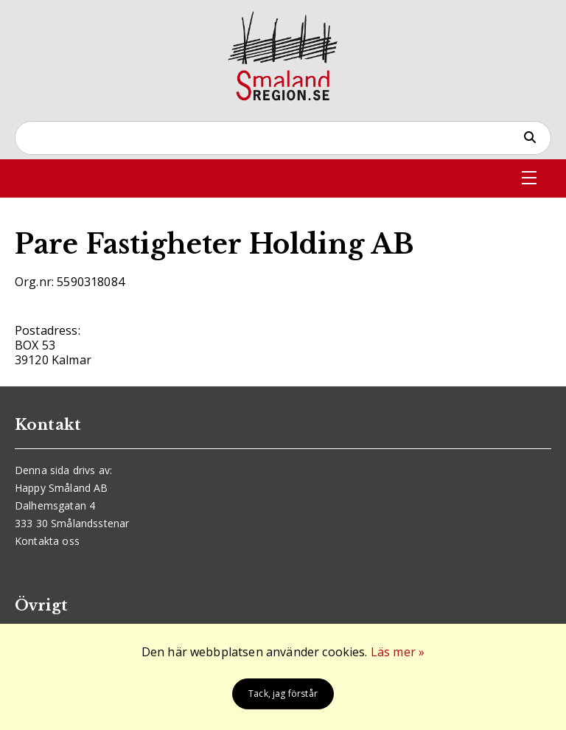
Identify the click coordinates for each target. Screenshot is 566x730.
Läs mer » (397, 652)
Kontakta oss (47, 541)
